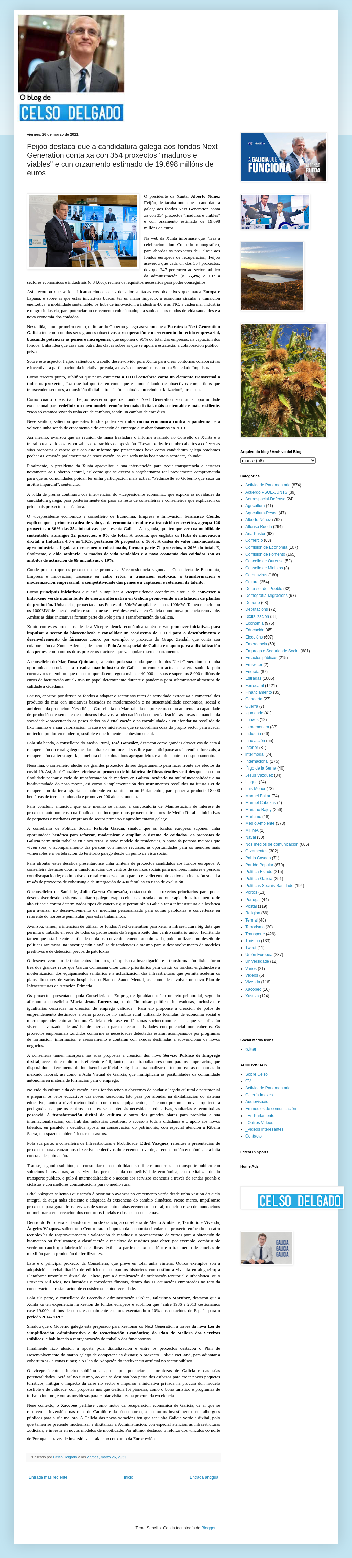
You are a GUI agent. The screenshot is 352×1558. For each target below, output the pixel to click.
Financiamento (258, 692)
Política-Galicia (258, 878)
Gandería (253, 699)
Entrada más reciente (48, 1477)
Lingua (251, 782)
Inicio (128, 1477)
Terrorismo (255, 927)
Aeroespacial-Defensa (265, 499)
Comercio (254, 540)
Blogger (208, 1527)
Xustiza (252, 996)
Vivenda (252, 982)
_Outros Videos (259, 1122)
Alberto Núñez (258, 519)
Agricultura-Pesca (261, 513)
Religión (252, 913)
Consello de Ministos (264, 568)
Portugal (253, 899)
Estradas (253, 678)
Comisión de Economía (266, 547)
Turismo (252, 940)
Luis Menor (255, 788)
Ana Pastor (255, 533)
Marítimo (253, 816)
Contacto (253, 1136)
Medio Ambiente (259, 823)
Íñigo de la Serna (260, 768)
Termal (251, 920)
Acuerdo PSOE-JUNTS (266, 492)
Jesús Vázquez (259, 775)
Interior (251, 747)
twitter (250, 1049)
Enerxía (252, 671)
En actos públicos (261, 657)
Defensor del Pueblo (263, 588)
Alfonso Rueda (258, 526)
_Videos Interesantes (264, 1129)
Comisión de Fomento (265, 554)
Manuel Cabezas (260, 802)
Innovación (255, 740)
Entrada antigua (204, 1477)
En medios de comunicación (270, 1108)
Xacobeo (253, 989)
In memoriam (257, 726)
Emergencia (256, 644)
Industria (253, 733)
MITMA (252, 830)
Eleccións (254, 637)
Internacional (257, 761)
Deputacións (256, 609)
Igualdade (254, 713)
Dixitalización (257, 616)
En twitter (253, 664)
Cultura (252, 582)
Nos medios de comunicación (272, 844)
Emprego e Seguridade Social (272, 651)
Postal (251, 906)
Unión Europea (258, 954)
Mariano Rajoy (258, 809)
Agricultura (255, 505)
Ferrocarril (254, 685)
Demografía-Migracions (266, 595)
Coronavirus (256, 574)
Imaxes (252, 719)
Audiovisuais (256, 1101)
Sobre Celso (256, 1074)
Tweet (250, 947)
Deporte (252, 602)
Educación (254, 630)
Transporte (255, 934)
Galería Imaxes (259, 1094)
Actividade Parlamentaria (267, 485)
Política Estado (258, 871)
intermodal (254, 754)
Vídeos (251, 975)
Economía (254, 623)
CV (248, 1081)
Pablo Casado (258, 858)
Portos (251, 892)
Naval (250, 837)
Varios (251, 968)
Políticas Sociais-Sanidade (269, 885)
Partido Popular (259, 865)
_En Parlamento (259, 1115)
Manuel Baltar (257, 796)
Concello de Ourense (264, 561)
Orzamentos (256, 851)
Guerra (251, 706)
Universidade (257, 961)
